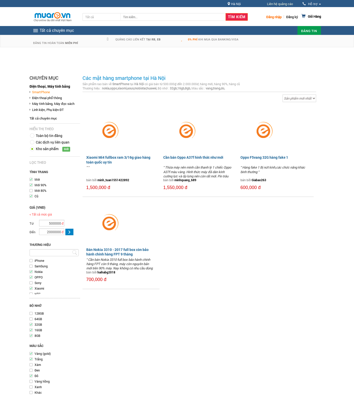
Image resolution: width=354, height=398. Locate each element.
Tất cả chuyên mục (43, 118)
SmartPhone (41, 92)
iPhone (39, 261)
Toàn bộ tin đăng (49, 135)
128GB (39, 313)
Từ (32, 223)
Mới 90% (40, 185)
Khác (38, 392)
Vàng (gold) (43, 354)
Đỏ (36, 376)
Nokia (39, 272)
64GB (38, 319)
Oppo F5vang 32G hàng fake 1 (264, 157)
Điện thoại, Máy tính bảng (50, 86)
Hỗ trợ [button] (312, 4)
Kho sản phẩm (47, 148)
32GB (38, 324)
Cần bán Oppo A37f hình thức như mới (193, 157)
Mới (37, 179)
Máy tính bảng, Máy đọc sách (53, 103)
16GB (38, 330)
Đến (32, 232)
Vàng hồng (42, 381)
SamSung (41, 266)
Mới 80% (40, 191)
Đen (37, 370)
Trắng (39, 359)
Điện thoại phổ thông (47, 98)
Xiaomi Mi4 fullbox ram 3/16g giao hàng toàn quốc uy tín (118, 159)
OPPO (39, 277)
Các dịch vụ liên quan (52, 142)
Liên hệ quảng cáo (280, 4)
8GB (37, 336)
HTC (38, 294)
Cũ (36, 196)
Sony (38, 283)
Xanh (38, 387)
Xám (38, 365)
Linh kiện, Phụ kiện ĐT (48, 109)
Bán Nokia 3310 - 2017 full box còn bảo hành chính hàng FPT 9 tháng (117, 251)
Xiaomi (39, 288)
